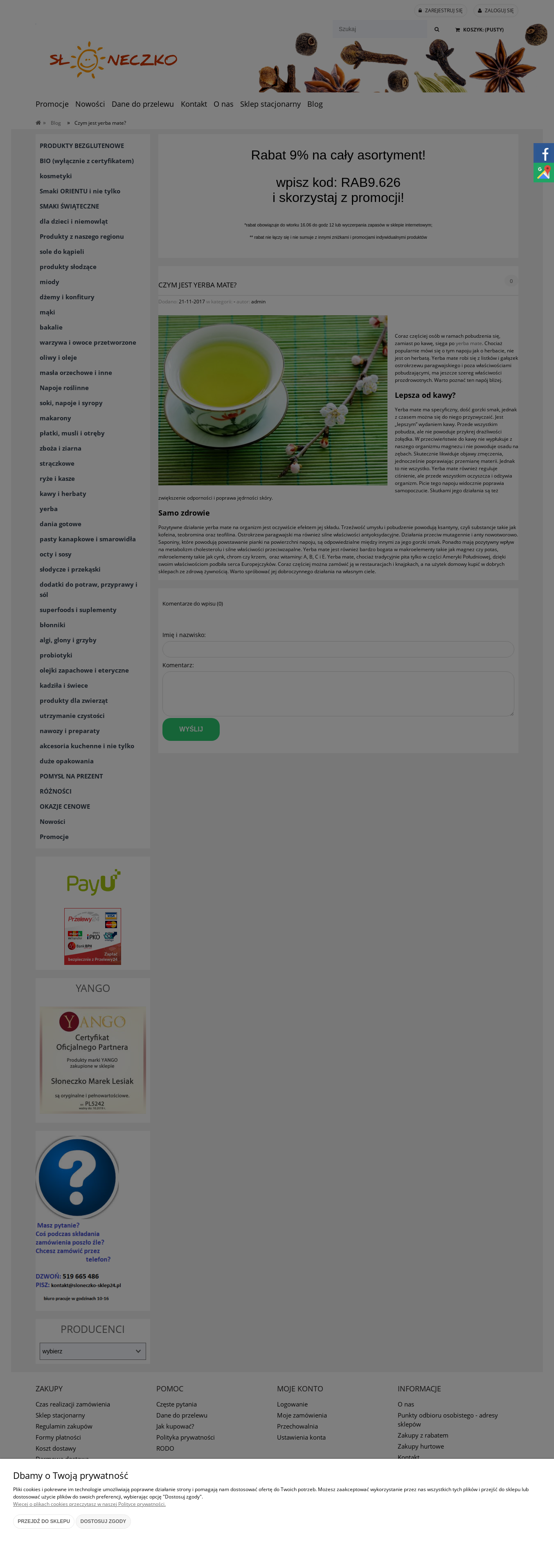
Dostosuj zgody (103, 1521)
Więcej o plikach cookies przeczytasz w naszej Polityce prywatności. (89, 1504)
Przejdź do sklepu (44, 1521)
